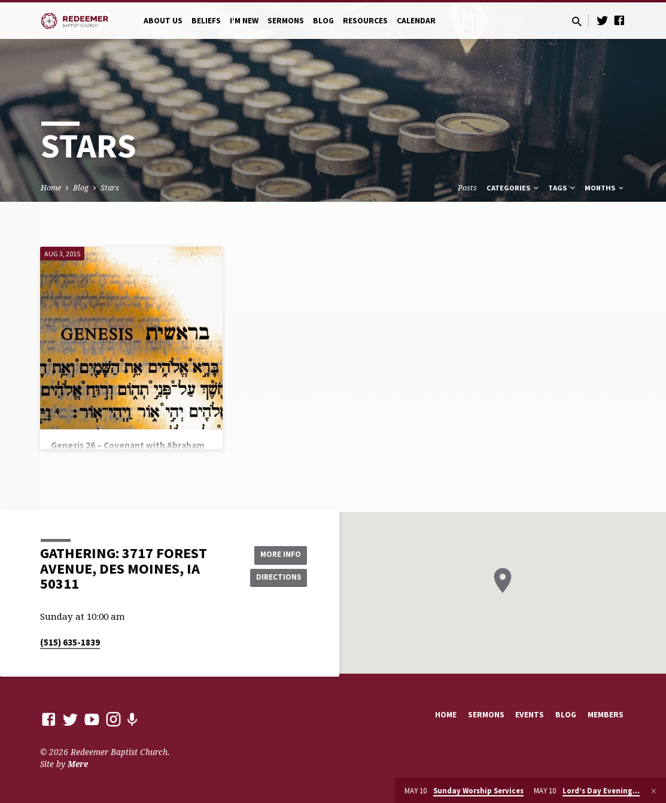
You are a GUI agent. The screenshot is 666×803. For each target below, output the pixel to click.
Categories (513, 187)
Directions (276, 577)
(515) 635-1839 (70, 642)
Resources (365, 21)
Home (51, 188)
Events (529, 715)
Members (606, 715)
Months (605, 187)
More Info (277, 554)
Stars (110, 188)
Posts (467, 188)
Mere (78, 763)
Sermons (285, 21)
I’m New (244, 21)
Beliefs (206, 21)
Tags (562, 187)
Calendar (416, 21)
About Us (163, 21)
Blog (323, 21)
